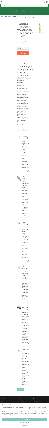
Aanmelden (4, 419)
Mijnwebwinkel (39, 425)
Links (2, 403)
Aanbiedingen (19, 410)
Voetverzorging (20, 404)
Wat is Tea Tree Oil (20, 401)
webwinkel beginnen (28, 425)
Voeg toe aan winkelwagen (23, 52)
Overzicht (20, 389)
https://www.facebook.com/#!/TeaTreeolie (7, 16)
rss (23, 425)
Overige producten (20, 408)
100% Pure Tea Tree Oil (21, 403)
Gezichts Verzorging (21, 405)
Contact (2, 401)
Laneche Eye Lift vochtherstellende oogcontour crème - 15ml (27, 353)
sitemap (21, 425)
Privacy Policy (3, 404)
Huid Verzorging (20, 407)
